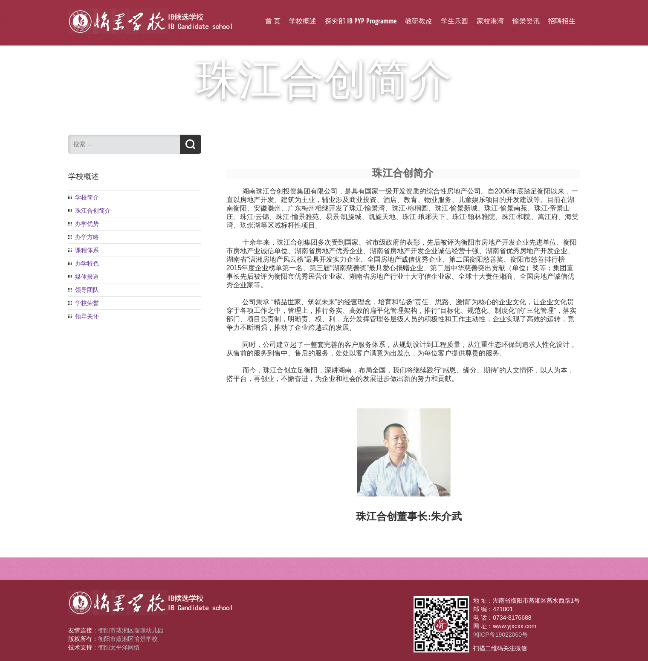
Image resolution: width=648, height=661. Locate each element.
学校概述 (302, 21)
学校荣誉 (87, 303)
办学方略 (87, 237)
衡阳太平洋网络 (119, 647)
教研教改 (418, 21)
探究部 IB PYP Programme (360, 21)
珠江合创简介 (93, 210)
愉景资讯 (526, 21)
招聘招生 (562, 21)
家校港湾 (490, 21)
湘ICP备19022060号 (500, 634)
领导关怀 (87, 316)
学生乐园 (454, 21)
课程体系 (87, 250)
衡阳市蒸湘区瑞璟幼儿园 (131, 630)
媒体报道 (87, 276)
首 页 (273, 21)
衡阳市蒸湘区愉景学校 (128, 638)
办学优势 (87, 223)
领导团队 (87, 289)
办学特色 (87, 263)
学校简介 (87, 197)
